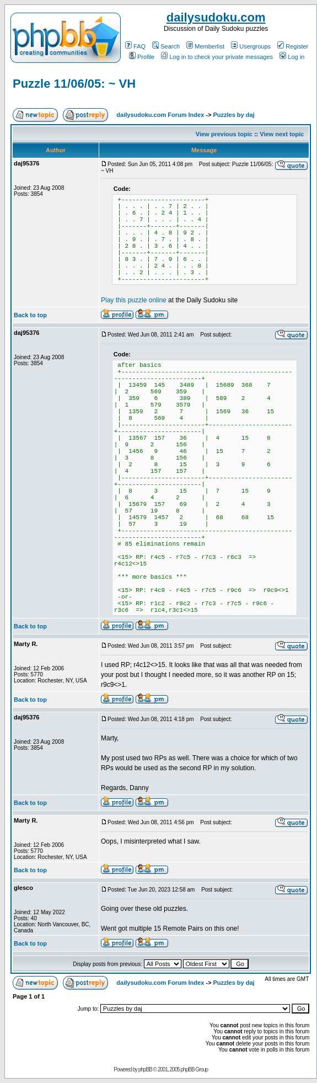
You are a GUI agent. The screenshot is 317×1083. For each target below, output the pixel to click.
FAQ (135, 46)
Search (166, 46)
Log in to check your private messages (217, 57)
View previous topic (224, 134)
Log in (292, 57)
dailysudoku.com (216, 17)
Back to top (30, 315)
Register (292, 46)
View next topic (282, 134)
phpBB (145, 1069)
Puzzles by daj (233, 114)
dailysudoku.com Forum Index (160, 114)
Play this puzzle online (133, 300)
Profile (141, 57)
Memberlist (205, 46)
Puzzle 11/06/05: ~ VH (74, 83)
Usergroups (251, 46)
